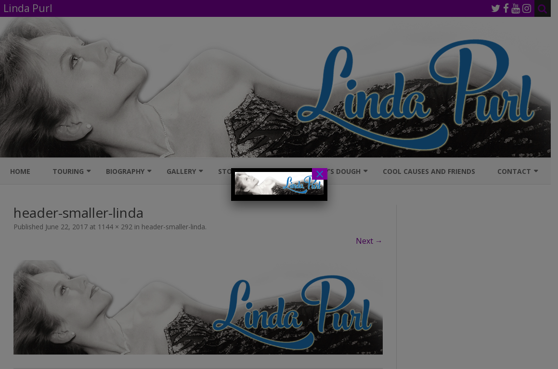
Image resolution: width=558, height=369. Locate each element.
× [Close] (319, 174)
